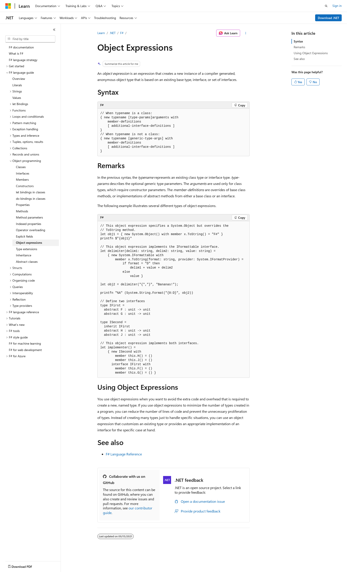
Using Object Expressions (311, 53)
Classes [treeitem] (21, 167)
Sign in (337, 6)
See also (299, 59)
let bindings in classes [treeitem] (30, 192)
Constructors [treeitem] (25, 186)
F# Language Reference (124, 454)
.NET (113, 33)
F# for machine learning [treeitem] (25, 343)
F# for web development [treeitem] (25, 350)
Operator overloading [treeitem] (30, 230)
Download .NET (328, 18)
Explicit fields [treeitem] (24, 236)
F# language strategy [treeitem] (23, 60)
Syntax (298, 41)
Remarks (299, 47)
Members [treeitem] (22, 179)
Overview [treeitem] (18, 79)
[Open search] (326, 6)
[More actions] (246, 33)
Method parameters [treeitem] (29, 217)
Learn (101, 33)
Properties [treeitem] (23, 205)
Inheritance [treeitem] (23, 255)
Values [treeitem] (16, 98)
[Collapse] (54, 30)
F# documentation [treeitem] (21, 47)
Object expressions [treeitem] (29, 242)
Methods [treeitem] (22, 211)
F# (121, 33)
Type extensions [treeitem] (26, 249)
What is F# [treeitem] (16, 53)
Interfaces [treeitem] (22, 173)
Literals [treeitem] (17, 85)
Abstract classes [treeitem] (27, 261)
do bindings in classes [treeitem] (30, 198)
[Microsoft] (8, 6)
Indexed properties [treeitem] (28, 224)
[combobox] (30, 38)
